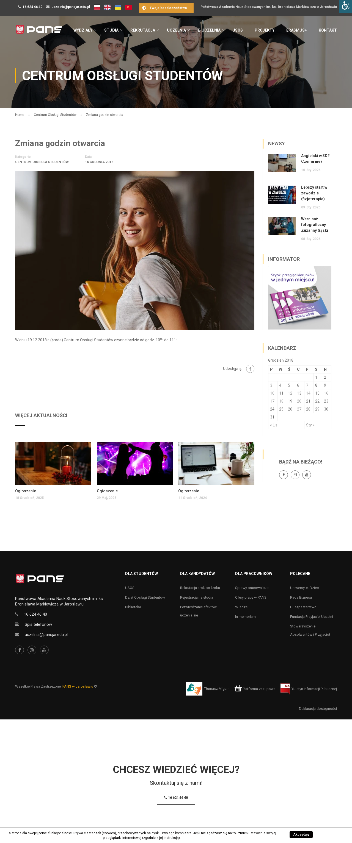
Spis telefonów (38, 624)
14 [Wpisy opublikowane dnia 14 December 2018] (308, 393)
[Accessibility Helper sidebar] (345, 6)
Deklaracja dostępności (318, 709)
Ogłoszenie (25, 491)
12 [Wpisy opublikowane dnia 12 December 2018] (290, 393)
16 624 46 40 (32, 7)
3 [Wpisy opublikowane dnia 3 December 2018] (271, 385)
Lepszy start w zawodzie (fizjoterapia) (314, 193)
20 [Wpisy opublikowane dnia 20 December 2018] (299, 401)
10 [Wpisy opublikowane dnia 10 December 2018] (272, 393)
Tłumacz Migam (217, 689)
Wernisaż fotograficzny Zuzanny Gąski (314, 225)
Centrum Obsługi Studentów (42, 162)
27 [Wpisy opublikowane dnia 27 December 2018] (299, 409)
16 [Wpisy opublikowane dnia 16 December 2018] (326, 393)
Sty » (310, 425)
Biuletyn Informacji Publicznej (308, 689)
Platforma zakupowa (255, 689)
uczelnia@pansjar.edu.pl (70, 7)
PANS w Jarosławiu (77, 686)
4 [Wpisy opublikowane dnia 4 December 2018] (280, 385)
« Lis (273, 425)
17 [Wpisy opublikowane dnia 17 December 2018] (272, 401)
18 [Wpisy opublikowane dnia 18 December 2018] (281, 401)
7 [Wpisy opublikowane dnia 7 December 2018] (307, 385)
